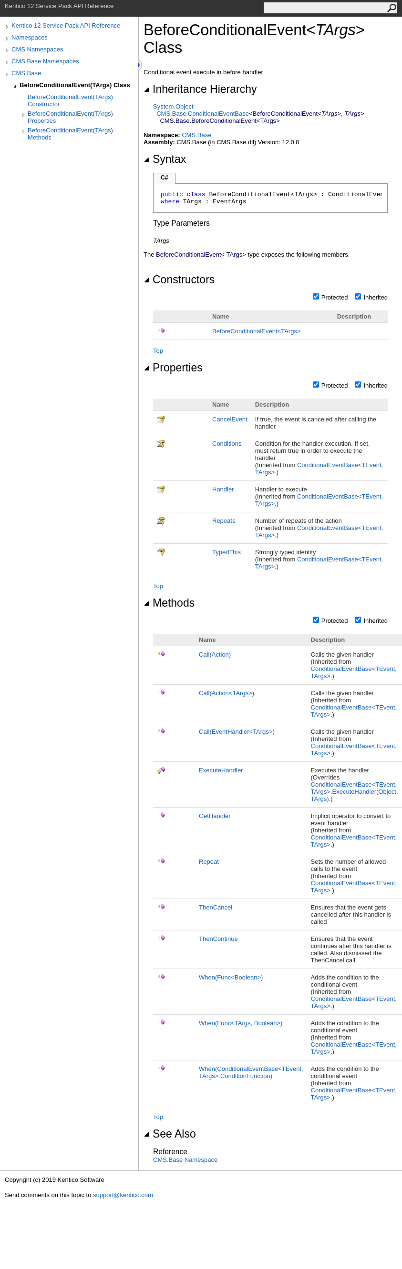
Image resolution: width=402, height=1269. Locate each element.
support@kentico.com (123, 1195)
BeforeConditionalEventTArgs (256, 331)
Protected (334, 297)
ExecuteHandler (221, 770)
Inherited (375, 297)
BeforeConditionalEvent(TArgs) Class (75, 85)
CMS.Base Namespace (185, 1159)
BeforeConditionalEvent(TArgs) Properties (70, 117)
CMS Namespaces (37, 49)
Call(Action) (215, 654)
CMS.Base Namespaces (45, 61)
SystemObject (173, 106)
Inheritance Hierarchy (200, 89)
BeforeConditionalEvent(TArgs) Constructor (70, 100)
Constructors (179, 279)
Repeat (209, 861)
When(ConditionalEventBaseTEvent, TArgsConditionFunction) (251, 1072)
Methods (169, 603)
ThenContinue (218, 938)
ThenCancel (215, 907)
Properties (173, 367)
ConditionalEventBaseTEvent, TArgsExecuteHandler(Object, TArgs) (354, 791)
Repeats (223, 520)
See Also (170, 1134)
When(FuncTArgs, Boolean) (240, 1023)
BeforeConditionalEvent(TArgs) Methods (70, 134)
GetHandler (214, 815)
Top (158, 350)
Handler (223, 489)
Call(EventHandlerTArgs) (237, 731)
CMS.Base (26, 73)
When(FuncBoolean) (231, 977)
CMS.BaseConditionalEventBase (202, 113)
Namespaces (29, 37)
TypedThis (226, 552)
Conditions (226, 443)
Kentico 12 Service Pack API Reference (65, 25)
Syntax (165, 159)
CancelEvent (229, 419)
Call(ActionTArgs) (226, 693)
